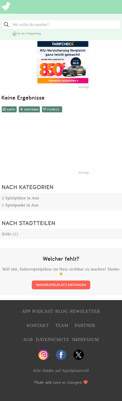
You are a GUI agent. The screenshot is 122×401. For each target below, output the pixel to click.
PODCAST (43, 311)
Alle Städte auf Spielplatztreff (61, 370)
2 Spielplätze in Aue (20, 198)
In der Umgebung (29, 33)
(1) (15, 234)
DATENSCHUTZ (52, 339)
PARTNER (85, 325)
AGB (28, 339)
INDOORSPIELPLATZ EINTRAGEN (61, 284)
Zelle (6, 234)
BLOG (61, 311)
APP (26, 311)
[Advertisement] (63, 148)
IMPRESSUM (85, 339)
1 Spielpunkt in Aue (20, 205)
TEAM (61, 325)
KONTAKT (38, 325)
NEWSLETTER (85, 311)
